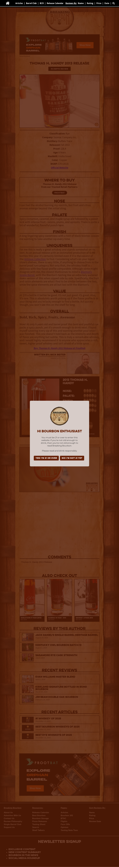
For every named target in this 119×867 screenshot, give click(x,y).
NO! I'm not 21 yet (72, 458)
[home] (8, 3)
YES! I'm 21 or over (46, 458)
